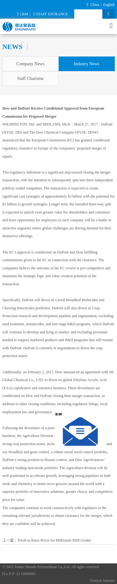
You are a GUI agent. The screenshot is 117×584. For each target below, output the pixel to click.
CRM (22, 14)
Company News (31, 63)
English (109, 4)
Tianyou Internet (102, 580)
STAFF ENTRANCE (50, 14)
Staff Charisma (30, 78)
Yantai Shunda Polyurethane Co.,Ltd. (42, 567)
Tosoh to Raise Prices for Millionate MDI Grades (54, 540)
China (95, 4)
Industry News (86, 63)
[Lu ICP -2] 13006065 (19, 574)
